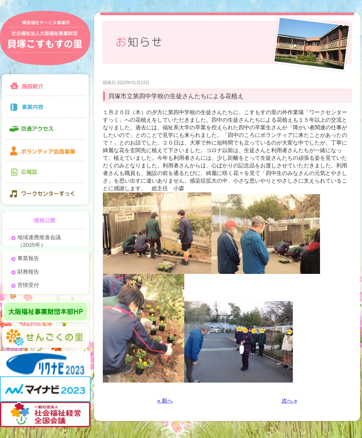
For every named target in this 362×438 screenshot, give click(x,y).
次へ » (289, 400)
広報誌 (45, 172)
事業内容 (45, 107)
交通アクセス (45, 128)
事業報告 (28, 258)
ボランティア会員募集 (45, 150)
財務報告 (28, 271)
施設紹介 (45, 84)
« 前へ (165, 400)
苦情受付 (28, 285)
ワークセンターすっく (45, 195)
